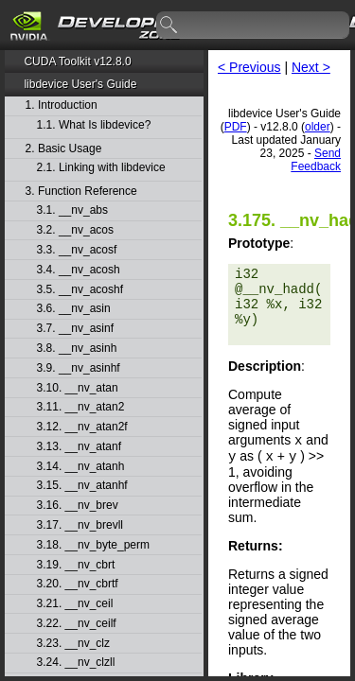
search (169, 25)
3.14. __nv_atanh (81, 467)
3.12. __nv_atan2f (82, 427)
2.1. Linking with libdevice (101, 168)
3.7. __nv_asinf (75, 329)
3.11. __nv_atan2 (81, 407)
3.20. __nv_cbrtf (77, 584)
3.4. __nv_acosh (78, 270)
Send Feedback (316, 160)
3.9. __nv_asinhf (78, 368)
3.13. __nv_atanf (79, 447)
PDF (235, 126)
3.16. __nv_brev (77, 505)
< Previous (249, 67)
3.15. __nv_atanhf (82, 486)
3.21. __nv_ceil (75, 604)
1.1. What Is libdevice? (94, 125)
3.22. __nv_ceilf (76, 624)
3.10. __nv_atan (77, 388)
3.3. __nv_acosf (77, 250)
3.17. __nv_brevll (80, 525)
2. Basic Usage (64, 149)
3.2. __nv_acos (75, 230)
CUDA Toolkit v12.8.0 (77, 61)
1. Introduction (62, 105)
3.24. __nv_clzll (76, 662)
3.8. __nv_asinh (77, 348)
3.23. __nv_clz (73, 643)
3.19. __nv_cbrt (76, 565)
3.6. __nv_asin (74, 309)
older (317, 126)
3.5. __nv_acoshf (80, 290)
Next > (311, 67)
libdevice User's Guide (80, 84)
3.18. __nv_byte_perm (93, 545)
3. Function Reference (81, 191)
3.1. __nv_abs (72, 210)
